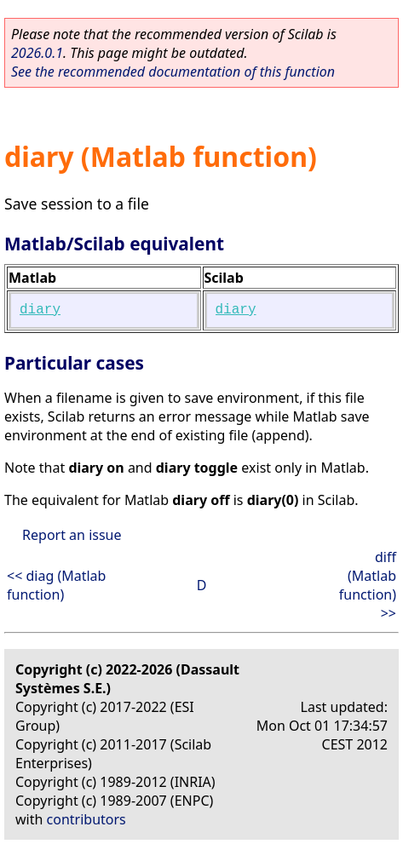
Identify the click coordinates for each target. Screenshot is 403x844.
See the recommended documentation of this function (173, 71)
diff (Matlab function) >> (367, 585)
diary (40, 310)
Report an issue (71, 534)
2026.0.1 (37, 52)
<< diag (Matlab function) (56, 585)
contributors (86, 819)
